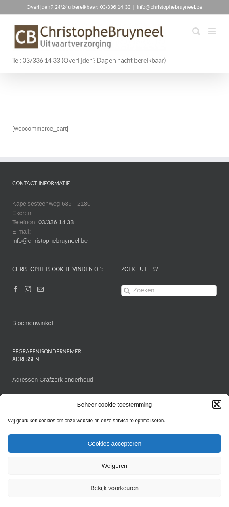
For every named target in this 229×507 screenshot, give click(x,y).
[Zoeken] (127, 290)
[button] (217, 404)
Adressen (26, 379)
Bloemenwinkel (32, 322)
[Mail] (40, 289)
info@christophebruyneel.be (169, 7)
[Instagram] (28, 289)
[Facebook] (15, 289)
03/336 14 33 (56, 222)
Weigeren (115, 465)
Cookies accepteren (114, 443)
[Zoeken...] (169, 290)
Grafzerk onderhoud (66, 379)
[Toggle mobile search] (196, 31)
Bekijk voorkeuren (114, 487)
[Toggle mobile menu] (212, 31)
